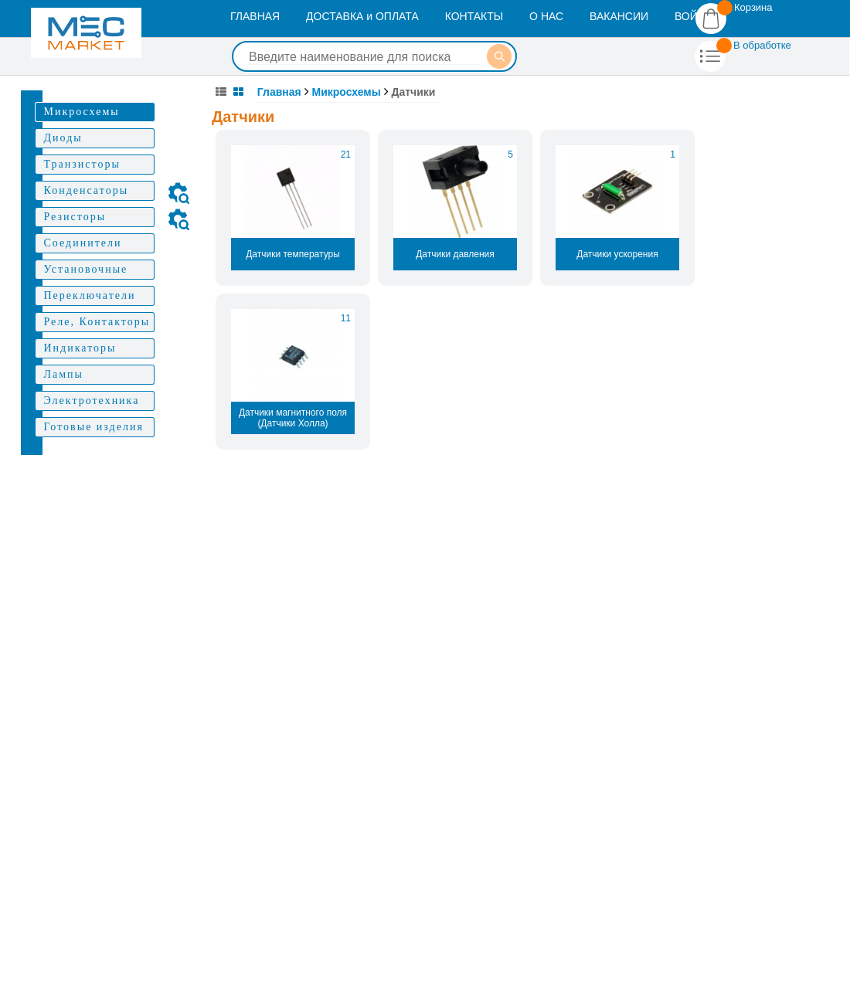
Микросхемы (346, 92)
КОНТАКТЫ (474, 16)
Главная (279, 92)
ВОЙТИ (693, 16)
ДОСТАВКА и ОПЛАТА (362, 16)
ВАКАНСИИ (619, 16)
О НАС (546, 16)
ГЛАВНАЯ (255, 16)
